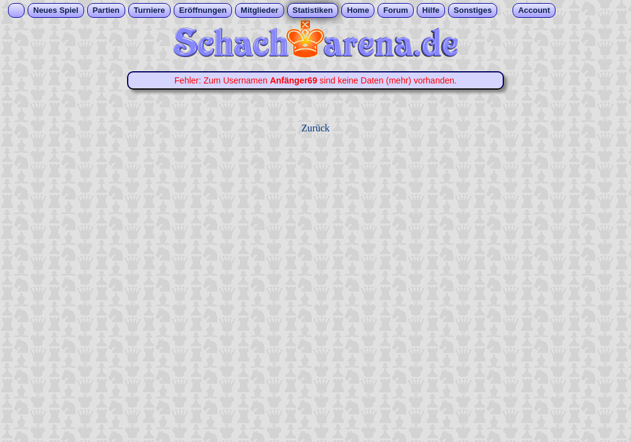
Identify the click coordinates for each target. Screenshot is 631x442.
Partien (106, 10)
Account (534, 10)
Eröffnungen (202, 10)
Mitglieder (259, 10)
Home (358, 10)
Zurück (315, 128)
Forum (395, 10)
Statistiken (313, 10)
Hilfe (430, 10)
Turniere (149, 10)
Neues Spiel (56, 10)
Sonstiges (473, 10)
